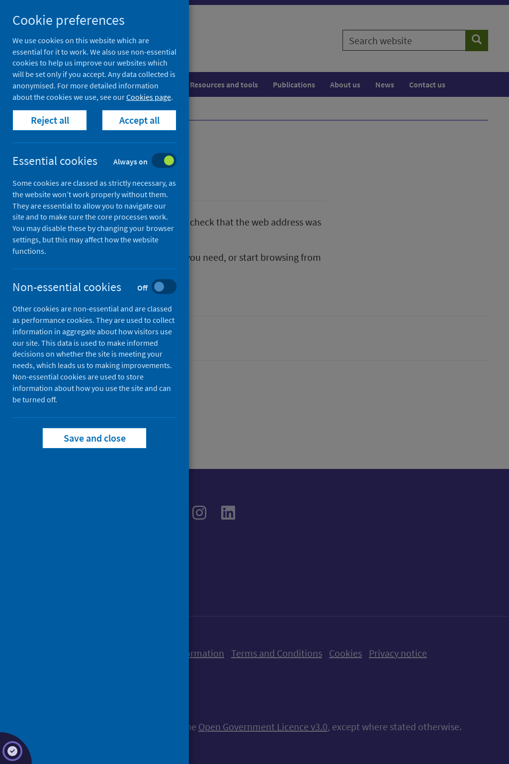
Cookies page (148, 97)
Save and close (95, 438)
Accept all (139, 120)
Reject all (50, 120)
